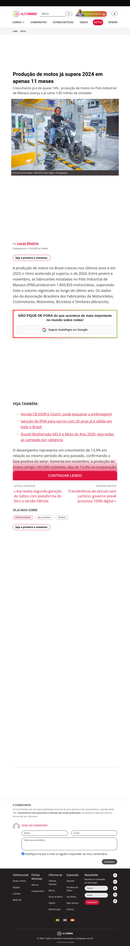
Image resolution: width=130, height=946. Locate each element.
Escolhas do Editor (72, 889)
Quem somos (19, 880)
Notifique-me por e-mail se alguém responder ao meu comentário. (65, 854)
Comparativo (38, 891)
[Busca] (53, 13)
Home (15, 31)
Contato (17, 893)
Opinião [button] (113, 22)
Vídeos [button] (84, 22)
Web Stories (72, 902)
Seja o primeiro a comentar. (31, 257)
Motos (23, 31)
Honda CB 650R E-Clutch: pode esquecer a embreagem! (66, 414)
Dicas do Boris (56, 896)
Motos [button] (98, 22)
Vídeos (52, 902)
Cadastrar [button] (92, 902)
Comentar (109, 861)
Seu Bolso (71, 896)
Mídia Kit (17, 899)
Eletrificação (55, 909)
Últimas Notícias (23, 517)
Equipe (16, 887)
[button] (68, 14)
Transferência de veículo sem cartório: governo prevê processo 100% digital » (92, 496)
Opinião (70, 880)
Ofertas (70, 909)
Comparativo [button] (39, 22)
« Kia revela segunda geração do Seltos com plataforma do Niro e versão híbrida (38, 496)
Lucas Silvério (28, 243)
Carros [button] (18, 22)
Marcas (35, 884)
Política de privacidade (65, 942)
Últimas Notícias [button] (63, 22)
